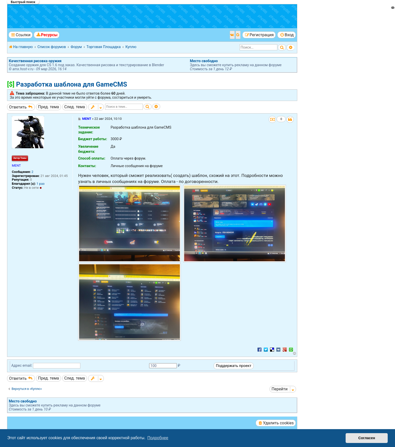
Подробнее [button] (157, 438)
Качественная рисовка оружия (35, 61)
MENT (16, 165)
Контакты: (87, 166)
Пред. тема (48, 106)
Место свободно (204, 61)
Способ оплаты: (91, 158)
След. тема (74, 106)
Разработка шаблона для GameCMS (71, 84)
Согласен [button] (366, 438)
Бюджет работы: (92, 139)
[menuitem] (46, 34)
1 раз (41, 183)
